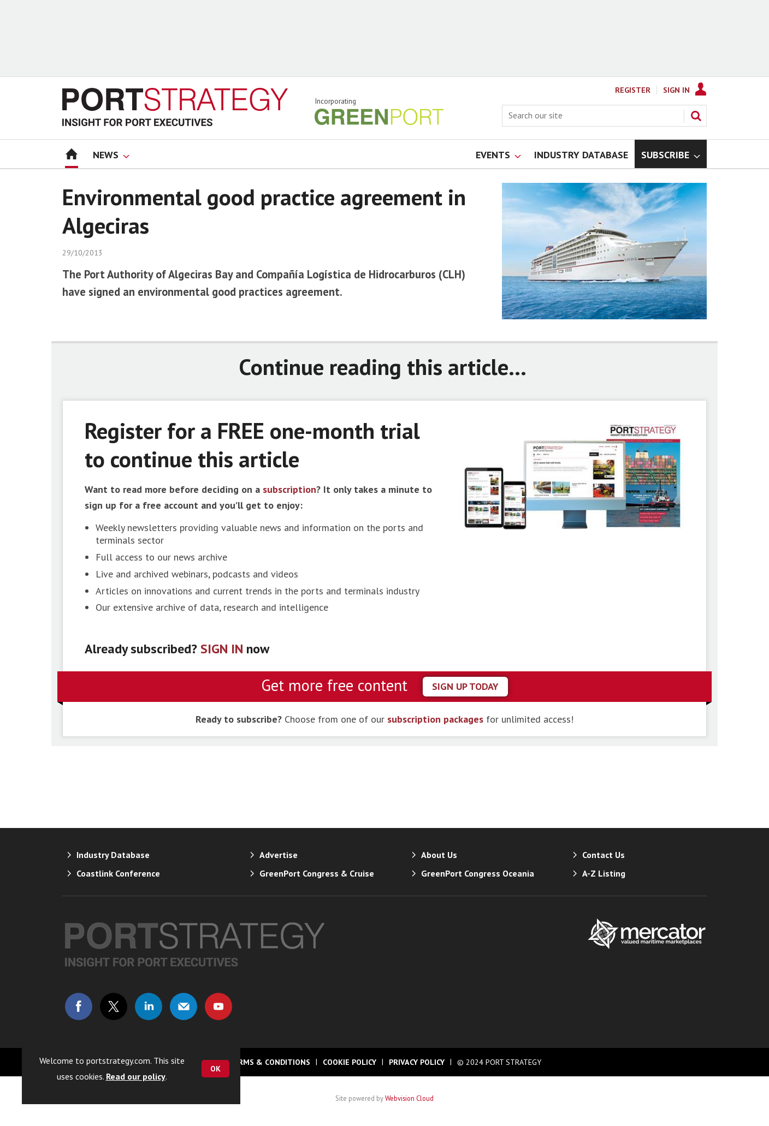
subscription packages (435, 719)
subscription (289, 489)
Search (696, 115)
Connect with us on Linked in (148, 1006)
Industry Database (113, 854)
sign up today (465, 686)
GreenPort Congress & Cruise (316, 873)
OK (215, 1069)
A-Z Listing (603, 873)
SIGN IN (221, 648)
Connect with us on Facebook (78, 1006)
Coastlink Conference (118, 873)
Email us (183, 1006)
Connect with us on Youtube (218, 1006)
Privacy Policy (417, 1062)
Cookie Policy (349, 1062)
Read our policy (135, 1076)
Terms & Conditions (269, 1062)
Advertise (278, 854)
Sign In (676, 90)
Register (632, 90)
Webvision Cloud (409, 1098)
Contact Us (603, 854)
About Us (439, 854)
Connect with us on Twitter (113, 1006)
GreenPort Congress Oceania (477, 873)
